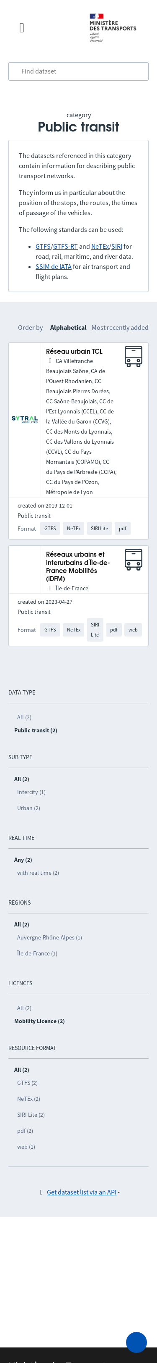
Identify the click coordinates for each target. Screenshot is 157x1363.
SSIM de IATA (54, 266)
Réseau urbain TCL (74, 352)
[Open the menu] (45, 27)
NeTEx (100, 246)
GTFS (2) (27, 1083)
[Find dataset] (78, 71)
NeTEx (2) (28, 1099)
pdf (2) (25, 1130)
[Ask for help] (136, 1342)
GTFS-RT (65, 246)
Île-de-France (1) (37, 953)
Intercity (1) (31, 792)
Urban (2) (28, 808)
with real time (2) (38, 872)
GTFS (43, 246)
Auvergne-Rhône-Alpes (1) (49, 937)
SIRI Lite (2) (31, 1114)
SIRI (116, 246)
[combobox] (78, 71)
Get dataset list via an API (81, 1192)
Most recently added (120, 327)
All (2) (24, 717)
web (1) (26, 1146)
